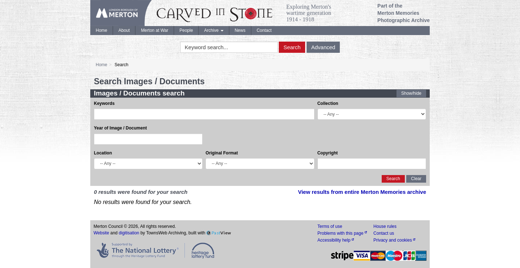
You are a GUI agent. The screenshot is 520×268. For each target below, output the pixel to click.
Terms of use (329, 226)
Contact (264, 30)
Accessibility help (335, 240)
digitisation (129, 232)
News (240, 30)
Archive (213, 30)
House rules (384, 226)
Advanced (323, 47)
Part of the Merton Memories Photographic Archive (403, 13)
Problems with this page (342, 233)
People (186, 30)
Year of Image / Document (120, 128)
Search (292, 47)
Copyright (327, 153)
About (124, 30)
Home (101, 30)
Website (101, 232)
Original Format (221, 153)
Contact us (383, 233)
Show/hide (411, 93)
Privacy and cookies (394, 240)
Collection (327, 103)
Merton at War (154, 30)
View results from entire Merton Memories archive (362, 192)
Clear (416, 178)
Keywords (104, 103)
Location (103, 153)
